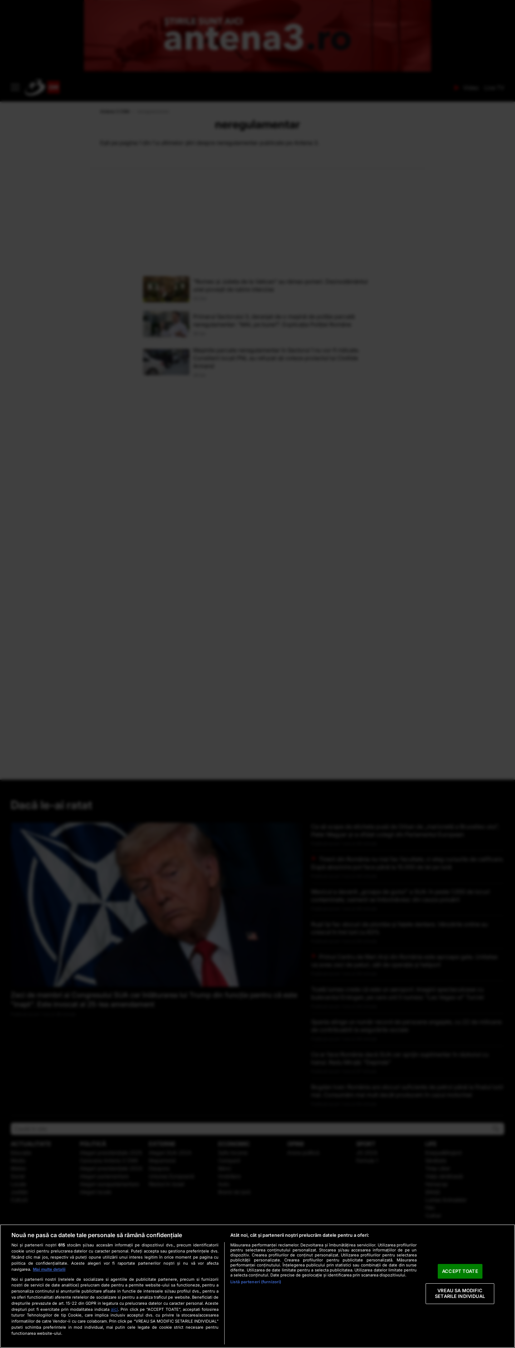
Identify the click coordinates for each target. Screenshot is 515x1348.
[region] (257, 1286)
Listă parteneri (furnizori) (255, 1281)
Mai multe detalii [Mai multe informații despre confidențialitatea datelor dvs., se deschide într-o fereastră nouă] (49, 1269)
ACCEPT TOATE (460, 1271)
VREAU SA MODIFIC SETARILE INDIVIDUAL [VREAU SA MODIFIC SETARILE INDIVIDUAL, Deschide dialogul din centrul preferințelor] (460, 1293)
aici (114, 1309)
